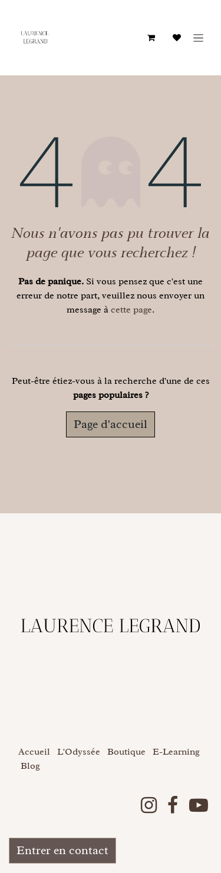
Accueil (34, 752)
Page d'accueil (110, 424)
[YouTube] (198, 805)
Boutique (126, 752)
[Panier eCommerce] (150, 37)
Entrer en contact (62, 850)
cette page (131, 310)
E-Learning (176, 752)
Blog (30, 766)
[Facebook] (172, 805)
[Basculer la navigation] (198, 37)
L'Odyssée (78, 752)
